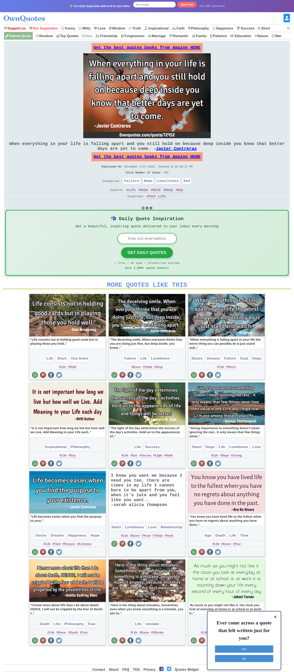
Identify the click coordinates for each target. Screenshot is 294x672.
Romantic (180, 36)
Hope (148, 189)
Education (243, 36)
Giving (237, 469)
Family (201, 36)
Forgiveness (134, 36)
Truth (136, 28)
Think (158, 549)
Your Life (157, 206)
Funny (70, 28)
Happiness (224, 28)
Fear (92, 638)
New (88, 36)
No (244, 656)
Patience (220, 36)
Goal (244, 373)
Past (238, 558)
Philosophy (200, 28)
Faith (181, 28)
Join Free (187, 4)
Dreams (213, 373)
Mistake (158, 646)
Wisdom (118, 28)
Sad (186, 189)
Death (220, 550)
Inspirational (158, 28)
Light (158, 469)
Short (265, 28)
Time (244, 550)
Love (101, 28)
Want (147, 549)
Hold (156, 199)
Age (207, 550)
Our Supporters (45, 28)
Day (180, 199)
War (278, 36)
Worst (232, 381)
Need (169, 549)
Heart (196, 461)
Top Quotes (69, 36)
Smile (148, 381)
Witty (86, 28)
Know (144, 199)
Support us (17, 28)
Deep (169, 199)
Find (57, 558)
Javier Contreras (176, 153)
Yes (244, 646)
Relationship (171, 541)
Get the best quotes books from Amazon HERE (147, 49)
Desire (197, 373)
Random (46, 36)
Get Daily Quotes (146, 264)
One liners (79, 373)
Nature (262, 36)
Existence (85, 558)
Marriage (159, 36)
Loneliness (168, 189)
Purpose (69, 558)
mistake (152, 638)
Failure (131, 189)
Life (132, 199)
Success (247, 28)
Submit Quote (20, 36)
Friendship (108, 36)
